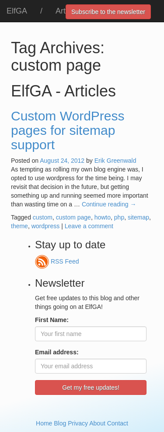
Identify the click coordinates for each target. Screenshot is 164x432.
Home (44, 423)
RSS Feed (57, 261)
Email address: (57, 352)
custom (42, 217)
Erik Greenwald (115, 160)
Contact (117, 423)
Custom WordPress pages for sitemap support (68, 130)
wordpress (45, 226)
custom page (73, 217)
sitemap (138, 217)
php (119, 217)
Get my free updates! (90, 387)
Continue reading (109, 204)
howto (102, 217)
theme (19, 226)
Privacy (78, 423)
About (97, 423)
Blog (60, 423)
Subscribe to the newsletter (108, 11)
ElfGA (17, 11)
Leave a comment (89, 226)
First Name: (52, 319)
